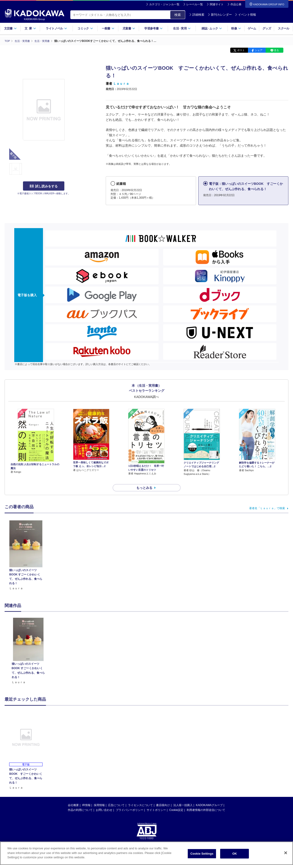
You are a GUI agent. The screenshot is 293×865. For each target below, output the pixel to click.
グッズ (266, 28)
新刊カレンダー (220, 14)
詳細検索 (196, 14)
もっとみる (144, 479)
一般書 (108, 28)
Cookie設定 (176, 801)
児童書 (128, 28)
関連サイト (217, 4)
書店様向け (163, 796)
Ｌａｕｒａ (121, 83)
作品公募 (236, 4)
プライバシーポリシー (129, 801)
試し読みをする (44, 186)
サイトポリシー (156, 801)
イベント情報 (245, 14)
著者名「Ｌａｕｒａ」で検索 (267, 500)
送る (276, 50)
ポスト (241, 50)
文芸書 (10, 28)
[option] (28, 642)
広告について (116, 796)
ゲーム (252, 28)
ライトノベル (56, 28)
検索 (177, 15)
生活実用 (182, 28)
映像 (236, 28)
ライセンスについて (140, 796)
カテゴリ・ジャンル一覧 (164, 4)
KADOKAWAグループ (209, 796)
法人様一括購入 (183, 796)
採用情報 (99, 796)
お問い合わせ (104, 801)
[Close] (286, 853)
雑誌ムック (212, 28)
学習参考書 (153, 28)
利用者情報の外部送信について (206, 801)
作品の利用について (80, 801)
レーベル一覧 (194, 4)
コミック (85, 28)
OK (234, 853)
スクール (283, 28)
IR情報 (86, 796)
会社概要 (73, 796)
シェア (258, 50)
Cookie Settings (201, 853)
